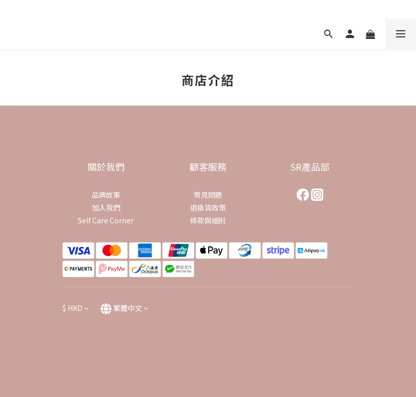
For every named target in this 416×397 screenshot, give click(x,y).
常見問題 (208, 195)
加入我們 (106, 207)
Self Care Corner (106, 220)
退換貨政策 (208, 207)
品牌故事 (106, 195)
